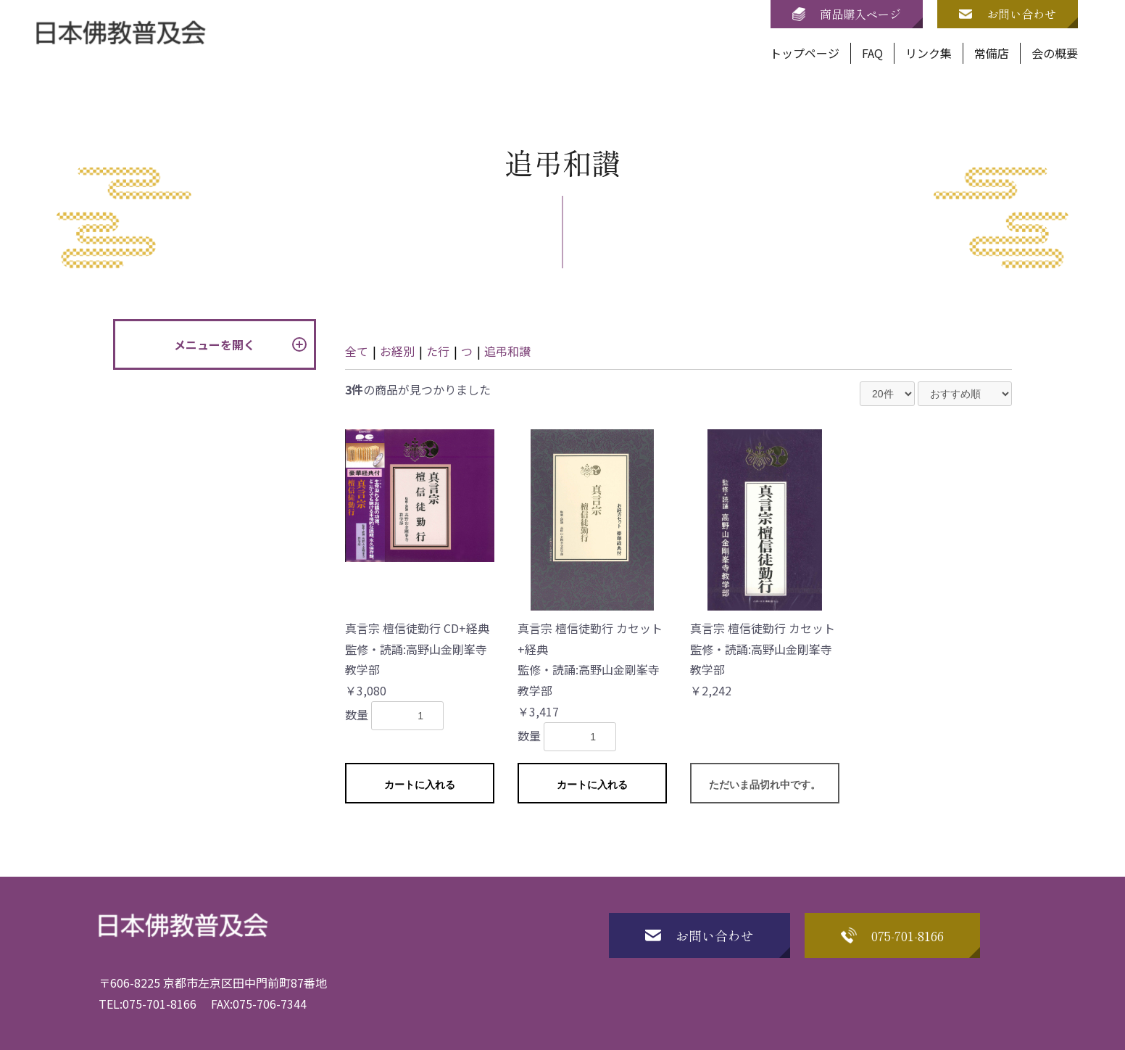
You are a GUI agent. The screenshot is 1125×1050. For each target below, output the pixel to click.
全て (356, 351)
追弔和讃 (507, 351)
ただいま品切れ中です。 (765, 784)
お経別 (397, 351)
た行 (437, 351)
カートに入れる (419, 784)
